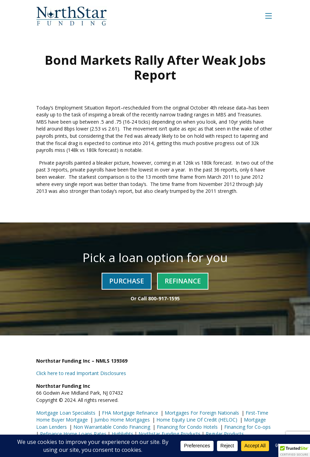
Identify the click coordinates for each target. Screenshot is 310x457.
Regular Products (224, 433)
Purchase (126, 280)
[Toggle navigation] (269, 16)
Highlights (122, 433)
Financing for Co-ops (247, 427)
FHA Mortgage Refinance (130, 412)
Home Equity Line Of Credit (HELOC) (196, 419)
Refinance (183, 280)
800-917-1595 (164, 298)
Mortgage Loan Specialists (65, 412)
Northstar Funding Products (168, 433)
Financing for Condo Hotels (186, 427)
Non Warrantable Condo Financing (111, 427)
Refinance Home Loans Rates (72, 433)
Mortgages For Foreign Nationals (201, 412)
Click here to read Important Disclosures (81, 373)
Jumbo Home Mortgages (121, 419)
